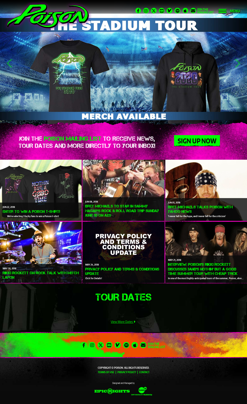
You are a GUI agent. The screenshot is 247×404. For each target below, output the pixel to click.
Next (237, 63)
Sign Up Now (197, 140)
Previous (9, 63)
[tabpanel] (123, 63)
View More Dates (123, 322)
